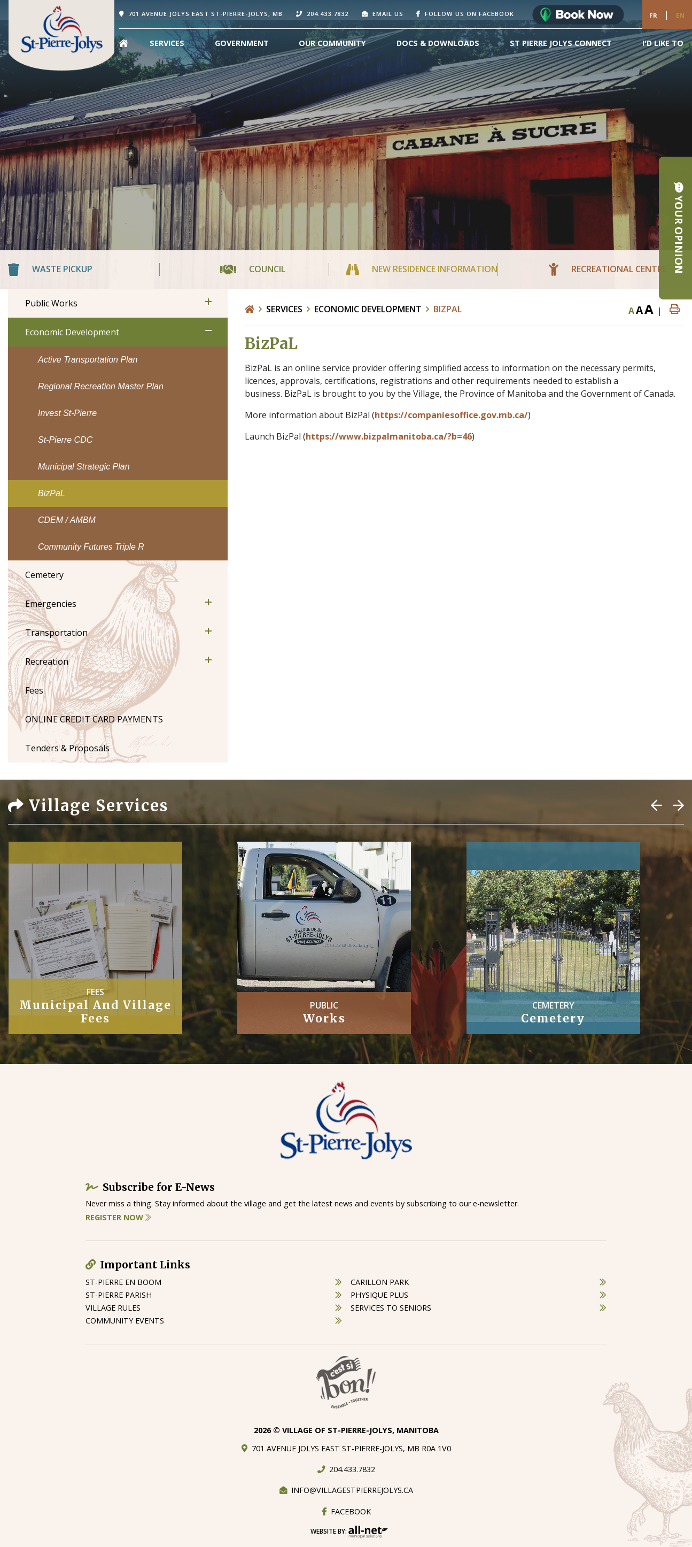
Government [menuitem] (242, 43)
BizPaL (447, 309)
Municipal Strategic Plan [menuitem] (84, 466)
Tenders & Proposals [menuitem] (67, 748)
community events (124, 1320)
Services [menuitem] (167, 43)
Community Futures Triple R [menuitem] (91, 546)
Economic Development (368, 309)
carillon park (380, 1282)
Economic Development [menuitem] (72, 332)
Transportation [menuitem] (56, 632)
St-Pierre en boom (123, 1282)
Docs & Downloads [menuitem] (437, 43)
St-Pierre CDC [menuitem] (65, 439)
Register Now (118, 1217)
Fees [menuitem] (34, 690)
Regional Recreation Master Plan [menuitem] (101, 386)
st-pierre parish (118, 1295)
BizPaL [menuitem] (51, 493)
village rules (113, 1308)
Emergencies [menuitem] (50, 604)
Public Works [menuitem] (51, 303)
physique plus (379, 1295)
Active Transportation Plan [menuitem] (87, 359)
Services (284, 309)
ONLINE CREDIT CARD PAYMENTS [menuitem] (94, 719)
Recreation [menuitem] (46, 661)
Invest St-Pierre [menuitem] (67, 413)
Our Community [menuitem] (332, 43)
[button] (208, 302)
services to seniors (391, 1308)
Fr (653, 15)
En (680, 15)
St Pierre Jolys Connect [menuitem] (561, 43)
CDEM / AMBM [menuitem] (67, 520)
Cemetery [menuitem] (44, 575)
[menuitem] (123, 43)
